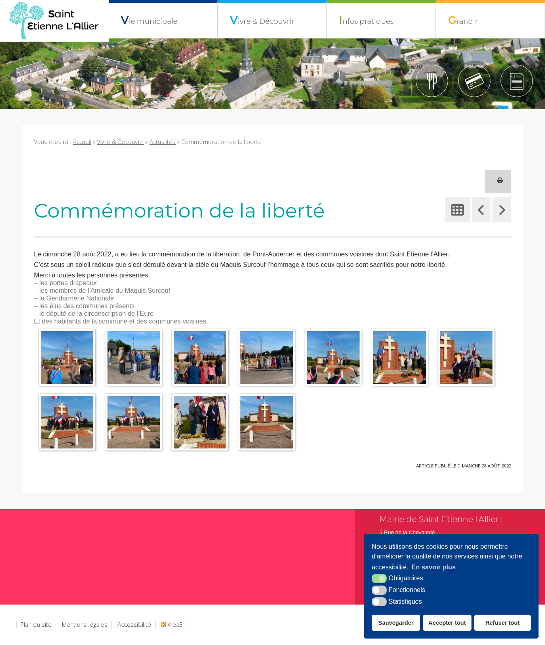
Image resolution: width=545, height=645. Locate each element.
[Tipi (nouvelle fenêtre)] (474, 81)
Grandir (463, 20)
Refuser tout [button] (502, 623)
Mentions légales (84, 624)
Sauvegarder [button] (395, 623)
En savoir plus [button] (434, 567)
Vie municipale (149, 20)
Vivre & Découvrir (262, 20)
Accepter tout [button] (447, 623)
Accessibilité (134, 624)
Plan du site (36, 624)
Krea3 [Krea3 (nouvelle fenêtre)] (172, 624)
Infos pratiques (366, 20)
